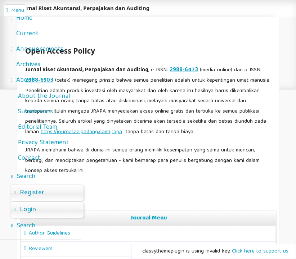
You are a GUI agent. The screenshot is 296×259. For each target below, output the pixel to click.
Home (21, 18)
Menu (17, 10)
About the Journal (44, 96)
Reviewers (41, 249)
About (22, 80)
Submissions (35, 112)
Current (25, 34)
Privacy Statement (43, 143)
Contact (29, 158)
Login (25, 210)
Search (23, 176)
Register (29, 193)
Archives (25, 65)
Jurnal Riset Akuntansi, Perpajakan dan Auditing (85, 8)
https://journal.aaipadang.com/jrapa (81, 132)
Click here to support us (260, 251)
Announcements (37, 49)
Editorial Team (37, 127)
